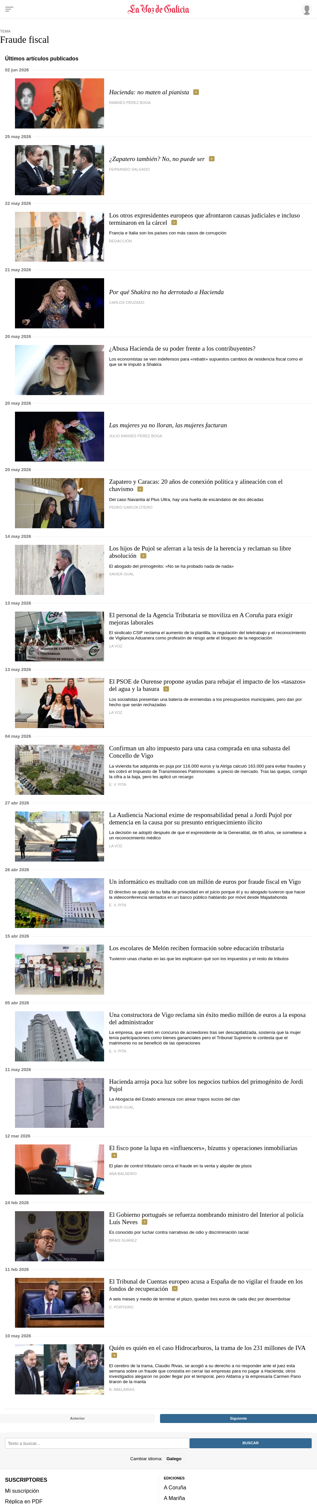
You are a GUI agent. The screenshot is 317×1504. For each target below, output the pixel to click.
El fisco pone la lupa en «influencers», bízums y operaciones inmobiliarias (203, 1147)
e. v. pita (117, 905)
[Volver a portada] (158, 9)
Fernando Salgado (129, 169)
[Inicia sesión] (306, 9)
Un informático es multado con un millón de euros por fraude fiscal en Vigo (205, 881)
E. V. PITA (117, 785)
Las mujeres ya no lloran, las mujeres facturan (168, 425)
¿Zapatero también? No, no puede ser (157, 158)
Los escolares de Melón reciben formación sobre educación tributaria (196, 948)
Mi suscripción (22, 1490)
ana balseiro (123, 1174)
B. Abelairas (122, 1389)
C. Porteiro (121, 1307)
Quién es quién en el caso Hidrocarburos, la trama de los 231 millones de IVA (207, 1347)
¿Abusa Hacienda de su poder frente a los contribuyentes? (182, 348)
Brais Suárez (123, 1240)
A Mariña (174, 1498)
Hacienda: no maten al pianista (149, 92)
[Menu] (9, 9)
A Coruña (175, 1487)
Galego (173, 1458)
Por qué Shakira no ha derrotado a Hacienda (166, 292)
